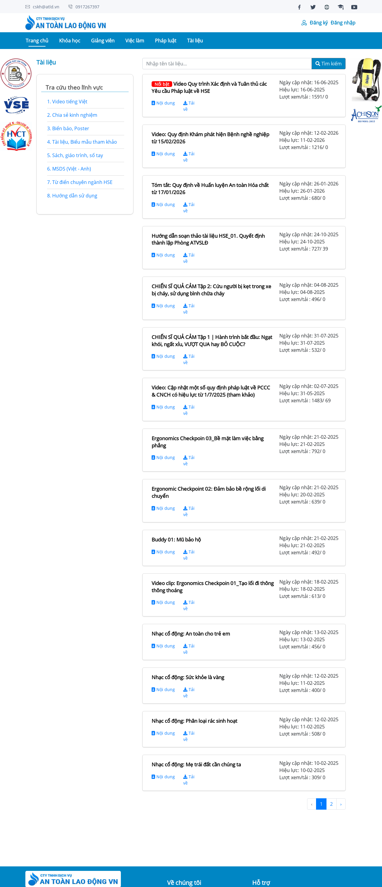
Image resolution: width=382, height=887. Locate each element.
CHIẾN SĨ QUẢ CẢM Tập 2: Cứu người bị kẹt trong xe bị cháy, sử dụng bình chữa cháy (211, 290)
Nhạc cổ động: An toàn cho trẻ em (191, 633)
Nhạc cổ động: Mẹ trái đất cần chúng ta (196, 764)
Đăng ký (319, 22)
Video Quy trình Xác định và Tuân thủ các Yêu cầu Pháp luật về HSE (209, 87)
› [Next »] (341, 804)
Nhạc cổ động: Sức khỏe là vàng (188, 677)
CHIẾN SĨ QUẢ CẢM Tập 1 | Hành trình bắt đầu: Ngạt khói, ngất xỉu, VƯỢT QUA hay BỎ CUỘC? (212, 341)
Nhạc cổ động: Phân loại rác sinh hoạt (194, 720)
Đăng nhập (343, 22)
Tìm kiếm (328, 63)
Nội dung (163, 103)
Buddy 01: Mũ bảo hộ (176, 539)
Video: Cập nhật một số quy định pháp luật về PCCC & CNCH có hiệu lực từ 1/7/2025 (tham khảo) (211, 391)
